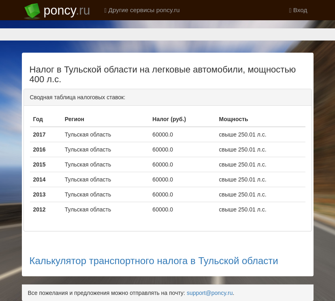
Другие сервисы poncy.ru (142, 9)
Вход (298, 9)
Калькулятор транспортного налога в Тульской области (154, 260)
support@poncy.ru (210, 293)
